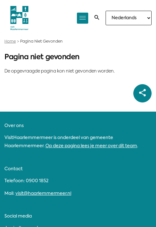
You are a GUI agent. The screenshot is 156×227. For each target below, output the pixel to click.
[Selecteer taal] (129, 18)
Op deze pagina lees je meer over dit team (91, 146)
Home (10, 42)
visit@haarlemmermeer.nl (43, 193)
